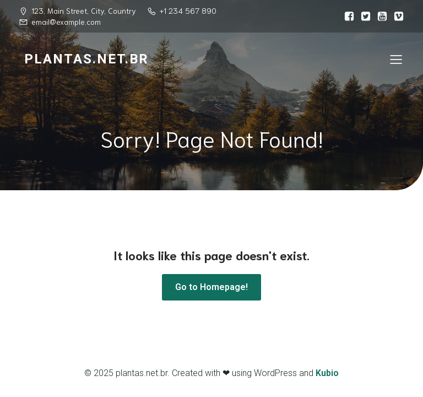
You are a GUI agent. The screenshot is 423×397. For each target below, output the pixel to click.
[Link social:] (346, 16)
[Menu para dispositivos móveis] (396, 59)
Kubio (327, 373)
